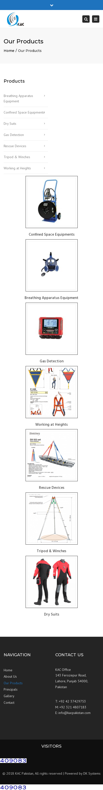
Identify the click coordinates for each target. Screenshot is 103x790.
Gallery (9, 696)
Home (9, 50)
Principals (11, 689)
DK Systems (92, 773)
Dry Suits (10, 123)
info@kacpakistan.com (74, 713)
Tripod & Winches (17, 157)
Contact (9, 702)
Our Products (13, 683)
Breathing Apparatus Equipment (18, 99)
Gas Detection (14, 135)
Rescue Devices (15, 146)
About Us (10, 676)
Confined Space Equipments (24, 112)
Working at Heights (17, 168)
